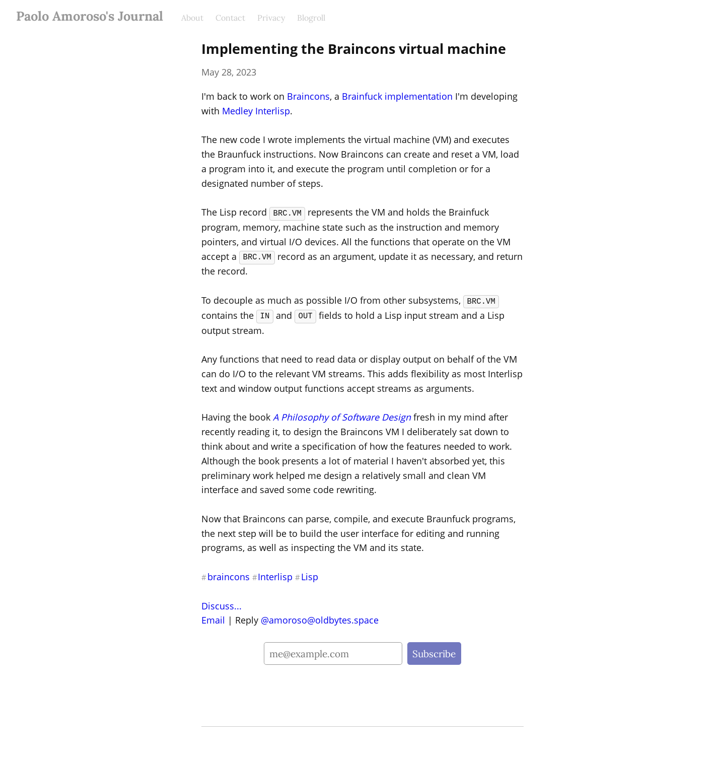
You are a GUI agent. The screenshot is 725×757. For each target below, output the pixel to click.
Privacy (271, 18)
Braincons (308, 96)
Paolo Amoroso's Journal (89, 16)
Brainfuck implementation (397, 96)
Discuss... (221, 604)
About (192, 18)
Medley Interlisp (256, 111)
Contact (230, 18)
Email (213, 618)
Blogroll (311, 18)
